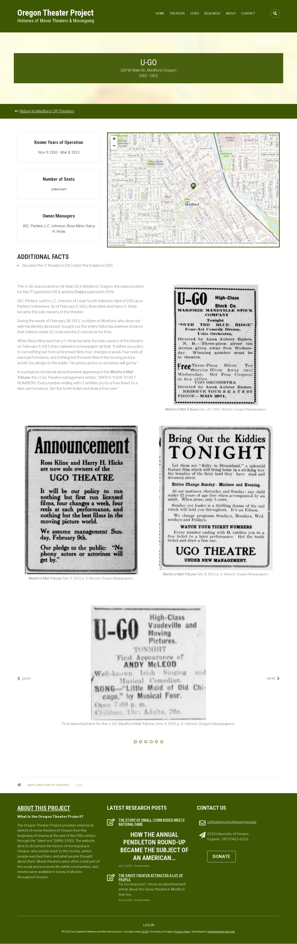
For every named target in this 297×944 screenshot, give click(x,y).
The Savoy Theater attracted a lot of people (151, 877)
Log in (148, 925)
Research (212, 13)
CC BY (144, 931)
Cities (194, 13)
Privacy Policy (182, 931)
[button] (193, 186)
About (231, 13)
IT (31, 292)
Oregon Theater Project (55, 13)
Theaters (177, 13)
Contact (248, 13)
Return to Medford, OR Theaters (47, 111)
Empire (81, 292)
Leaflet (112, 243)
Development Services (221, 931)
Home (160, 13)
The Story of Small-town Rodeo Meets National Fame (152, 822)
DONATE (221, 856)
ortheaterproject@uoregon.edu (231, 822)
